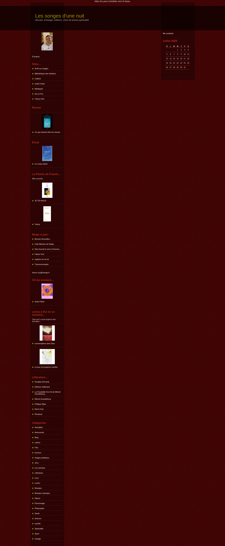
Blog (36, 437)
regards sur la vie (42, 259)
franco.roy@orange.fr (41, 273)
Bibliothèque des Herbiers (45, 74)
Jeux (37, 463)
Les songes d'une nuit (59, 16)
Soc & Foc (39, 94)
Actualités (39, 427)
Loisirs (37, 483)
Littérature (39, 473)
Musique (38, 488)
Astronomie (39, 432)
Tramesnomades (42, 264)
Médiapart (39, 89)
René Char (39, 409)
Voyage (38, 539)
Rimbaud (38, 414)
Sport (37, 534)
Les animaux (40, 468)
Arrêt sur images (41, 69)
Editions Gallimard (42, 387)
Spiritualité (39, 529)
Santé (37, 513)
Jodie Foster (40, 84)
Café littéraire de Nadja (44, 244)
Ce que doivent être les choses (47, 132)
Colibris (38, 79)
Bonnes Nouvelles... (43, 239)
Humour (38, 453)
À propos (36, 57)
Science (38, 518)
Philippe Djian (40, 404)
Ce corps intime (41, 164)
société (38, 524)
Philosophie (39, 508)
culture (37, 443)
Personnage (40, 503)
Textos (37, 224)
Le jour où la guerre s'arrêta (46, 367)
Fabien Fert (39, 254)
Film (36, 448)
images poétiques (42, 458)
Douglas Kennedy (42, 382)
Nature (37, 498)
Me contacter (168, 33)
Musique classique (42, 493)
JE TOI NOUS (40, 201)
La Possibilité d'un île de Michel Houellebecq (48, 393)
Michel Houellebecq (43, 399)
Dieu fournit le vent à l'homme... (48, 249)
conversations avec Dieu (45, 343)
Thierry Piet (39, 99)
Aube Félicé (40, 302)
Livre (37, 478)
